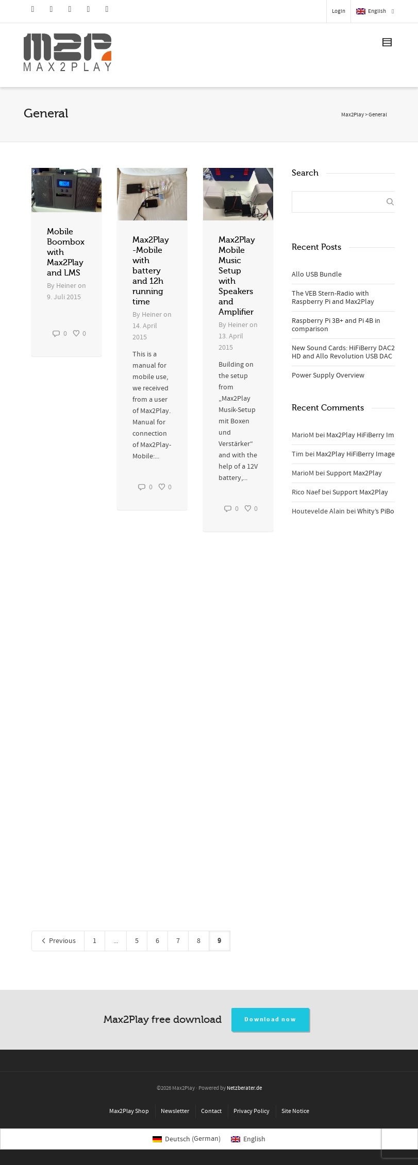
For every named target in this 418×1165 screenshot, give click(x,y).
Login (338, 11)
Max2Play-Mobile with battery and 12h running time (150, 270)
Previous (58, 941)
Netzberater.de (244, 1088)
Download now (270, 1019)
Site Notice (295, 1111)
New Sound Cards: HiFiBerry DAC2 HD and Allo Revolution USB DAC (343, 352)
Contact (211, 1111)
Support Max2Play (354, 473)
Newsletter (175, 1111)
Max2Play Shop (129, 1111)
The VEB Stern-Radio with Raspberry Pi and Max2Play (333, 297)
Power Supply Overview (328, 375)
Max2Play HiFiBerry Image (365, 435)
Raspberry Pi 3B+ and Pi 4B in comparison (336, 325)
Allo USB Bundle (317, 274)
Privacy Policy (251, 1111)
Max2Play (352, 114)
